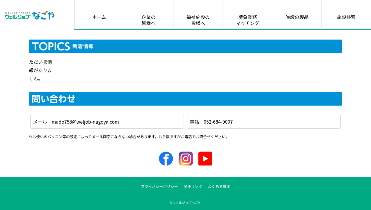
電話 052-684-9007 (211, 121)
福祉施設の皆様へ (198, 19)
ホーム (99, 16)
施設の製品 (296, 16)
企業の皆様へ (148, 19)
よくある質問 (219, 186)
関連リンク (193, 186)
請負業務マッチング (247, 19)
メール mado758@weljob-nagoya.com (76, 121)
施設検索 (346, 16)
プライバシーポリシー (159, 186)
